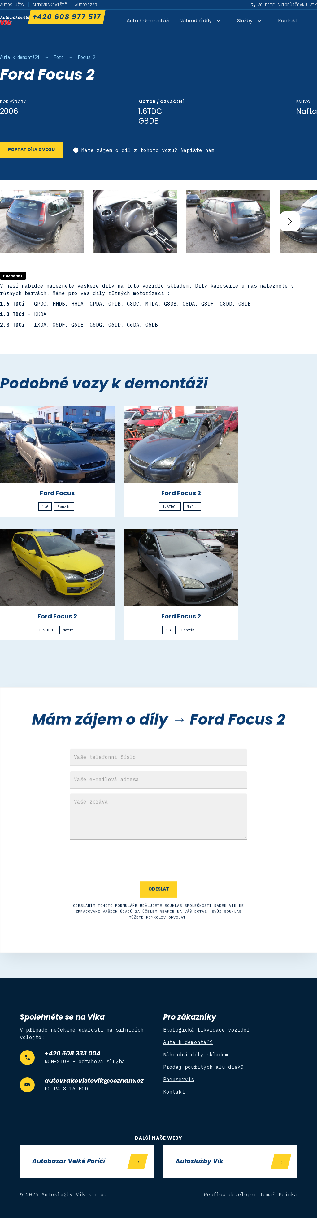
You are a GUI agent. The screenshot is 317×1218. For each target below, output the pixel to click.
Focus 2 (86, 57)
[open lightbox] (42, 221)
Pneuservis (178, 1079)
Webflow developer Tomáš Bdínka (250, 1194)
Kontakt (287, 21)
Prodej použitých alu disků (203, 1067)
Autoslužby (12, 4)
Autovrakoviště (50, 4)
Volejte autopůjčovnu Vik (287, 4)
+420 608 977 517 (67, 17)
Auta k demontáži (148, 21)
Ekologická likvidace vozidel (206, 1030)
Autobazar (86, 4)
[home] (14, 20)
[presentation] (158, 880)
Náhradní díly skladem (195, 1054)
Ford (59, 57)
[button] (203, 21)
